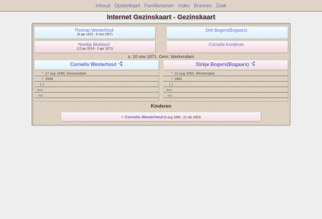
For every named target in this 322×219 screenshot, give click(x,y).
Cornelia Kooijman (226, 44)
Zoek (221, 5)
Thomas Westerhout (94, 30)
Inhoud (103, 5)
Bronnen (203, 5)
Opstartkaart (127, 5)
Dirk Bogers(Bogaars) (226, 30)
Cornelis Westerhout (93, 64)
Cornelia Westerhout (144, 117)
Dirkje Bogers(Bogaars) (222, 64)
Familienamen (159, 5)
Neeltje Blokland (93, 44)
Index (184, 5)
